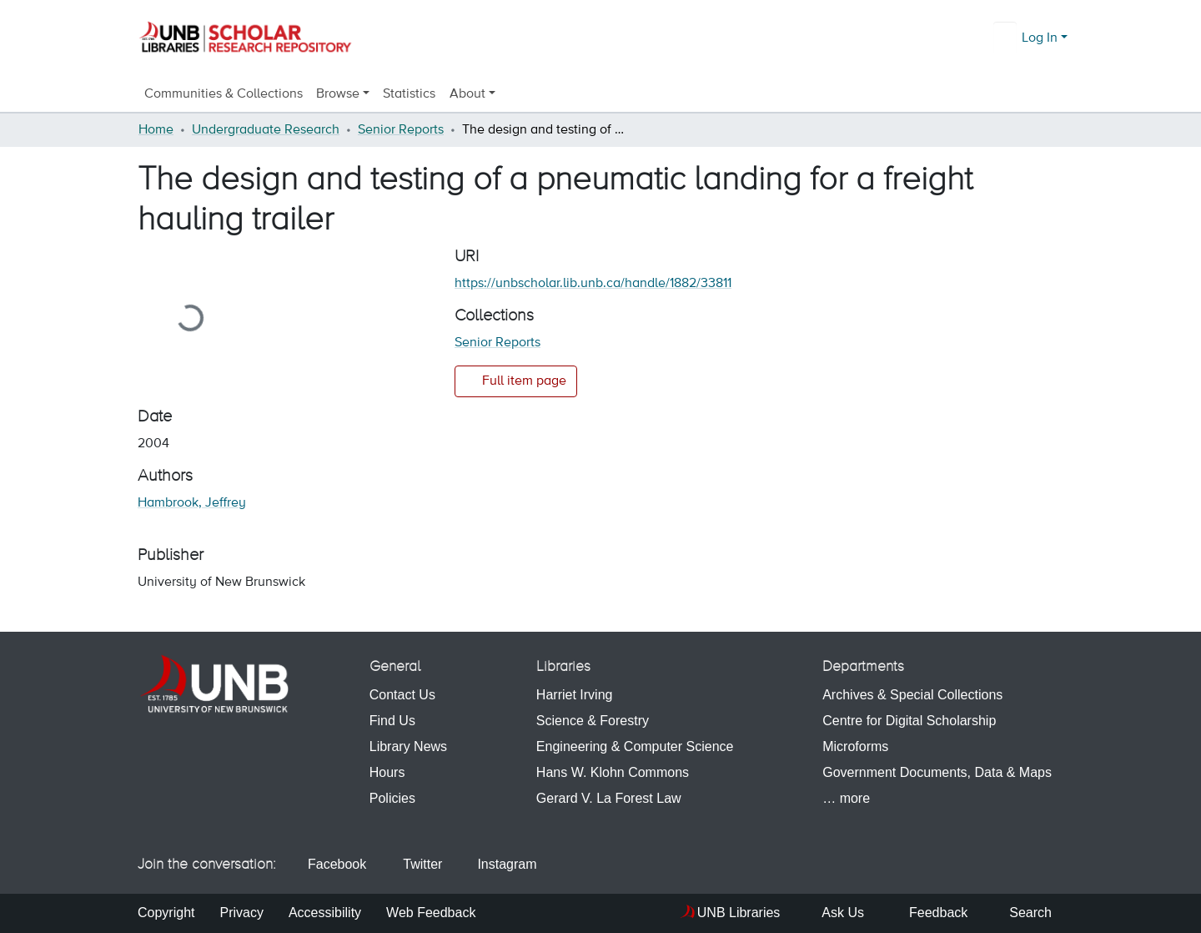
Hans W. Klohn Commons (612, 772)
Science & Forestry (592, 721)
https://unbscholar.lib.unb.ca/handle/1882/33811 (593, 283)
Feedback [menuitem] (928, 912)
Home (155, 130)
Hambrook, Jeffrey (192, 503)
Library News (408, 746)
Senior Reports (401, 130)
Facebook (331, 864)
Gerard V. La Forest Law (608, 798)
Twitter (414, 864)
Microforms (855, 746)
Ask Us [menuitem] (834, 912)
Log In (1040, 38)
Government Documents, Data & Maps (937, 772)
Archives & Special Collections (912, 695)
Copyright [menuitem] (166, 912)
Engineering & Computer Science (635, 746)
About (467, 94)
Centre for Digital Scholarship (909, 721)
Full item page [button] (515, 380)
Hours (387, 772)
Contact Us (402, 695)
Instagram (499, 864)
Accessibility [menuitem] (325, 912)
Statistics (409, 94)
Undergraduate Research (265, 130)
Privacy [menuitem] (241, 912)
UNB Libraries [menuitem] (739, 912)
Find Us (392, 721)
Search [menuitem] (1022, 912)
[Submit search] (1006, 38)
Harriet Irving (574, 695)
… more (846, 798)
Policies (392, 798)
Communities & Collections (223, 94)
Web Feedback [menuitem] (430, 912)
